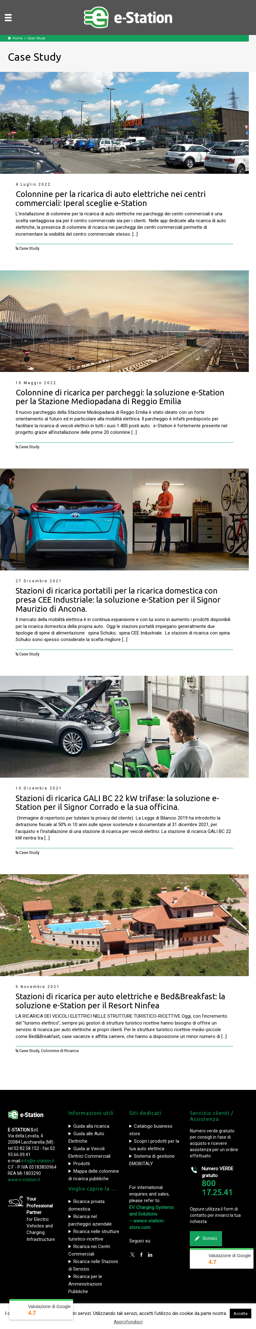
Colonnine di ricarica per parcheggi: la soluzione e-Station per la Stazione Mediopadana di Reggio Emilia (120, 397)
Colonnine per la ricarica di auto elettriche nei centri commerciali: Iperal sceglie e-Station (111, 198)
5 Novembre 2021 (38, 987)
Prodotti (81, 1163)
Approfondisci (128, 1322)
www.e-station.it (24, 1179)
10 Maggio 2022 (36, 383)
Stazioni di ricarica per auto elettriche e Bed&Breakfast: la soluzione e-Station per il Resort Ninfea (120, 1001)
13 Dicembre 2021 (39, 788)
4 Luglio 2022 (33, 184)
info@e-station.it (37, 1160)
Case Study (29, 248)
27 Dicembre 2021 (39, 581)
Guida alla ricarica (91, 1126)
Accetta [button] (241, 1313)
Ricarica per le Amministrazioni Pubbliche (85, 1284)
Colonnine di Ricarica (60, 1050)
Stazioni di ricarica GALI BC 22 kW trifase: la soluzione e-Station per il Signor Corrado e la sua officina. (117, 803)
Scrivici (206, 1238)
